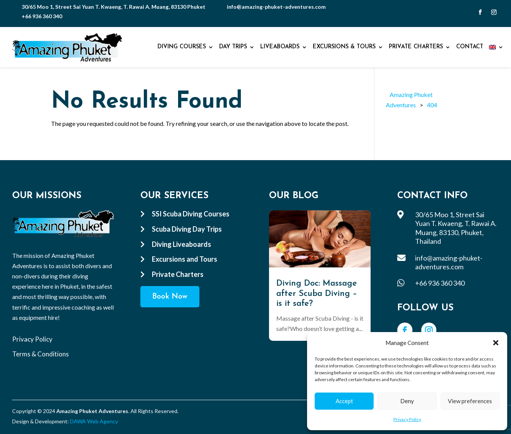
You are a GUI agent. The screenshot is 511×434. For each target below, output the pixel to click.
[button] (496, 343)
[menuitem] (496, 47)
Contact (469, 47)
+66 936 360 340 (42, 16)
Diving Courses (182, 47)
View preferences (470, 400)
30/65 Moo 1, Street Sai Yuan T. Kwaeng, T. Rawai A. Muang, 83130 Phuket (113, 6)
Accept (344, 400)
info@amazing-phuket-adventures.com (276, 6)
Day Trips (233, 47)
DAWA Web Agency (94, 421)
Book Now (170, 296)
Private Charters (416, 47)
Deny (407, 400)
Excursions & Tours (344, 47)
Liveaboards (279, 47)
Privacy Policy (407, 419)
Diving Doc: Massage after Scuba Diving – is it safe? (316, 293)
